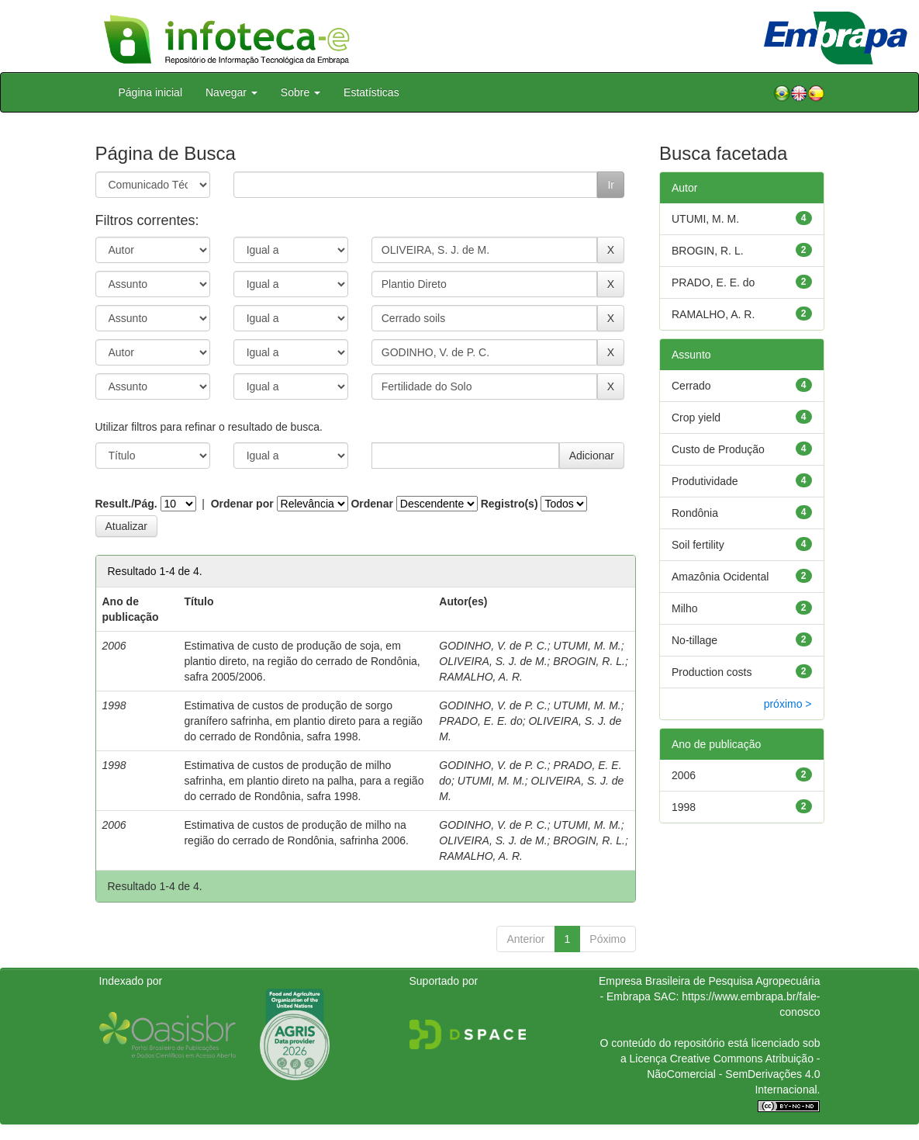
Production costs (712, 672)
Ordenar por (242, 503)
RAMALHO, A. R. (481, 676)
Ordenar (371, 503)
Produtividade (705, 481)
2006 (684, 775)
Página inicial (151, 92)
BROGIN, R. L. (589, 661)
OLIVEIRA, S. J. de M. (493, 661)
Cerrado (691, 385)
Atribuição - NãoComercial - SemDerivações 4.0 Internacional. (733, 1074)
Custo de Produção (718, 449)
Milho (684, 608)
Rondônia (695, 513)
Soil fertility (698, 545)
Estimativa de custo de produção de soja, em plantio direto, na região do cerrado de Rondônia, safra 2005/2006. (302, 661)
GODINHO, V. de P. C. (493, 645)
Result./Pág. (126, 503)
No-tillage (694, 640)
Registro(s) (509, 503)
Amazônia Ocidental (720, 576)
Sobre (300, 92)
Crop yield (696, 417)
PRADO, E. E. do (480, 721)
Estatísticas (371, 92)
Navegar (231, 92)
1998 (684, 807)
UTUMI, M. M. (587, 645)
